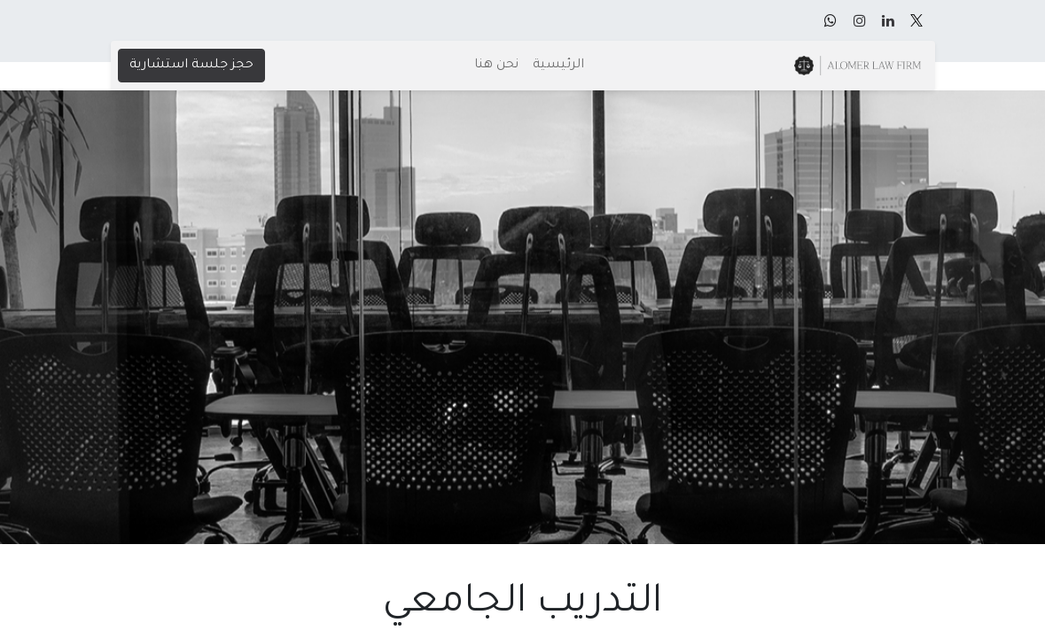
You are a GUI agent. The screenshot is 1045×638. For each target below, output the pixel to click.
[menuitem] (558, 65)
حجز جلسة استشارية (191, 65)
